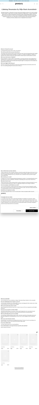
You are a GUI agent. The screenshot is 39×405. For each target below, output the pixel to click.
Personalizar (19, 210)
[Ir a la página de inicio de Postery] (19, 4)
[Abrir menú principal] (1, 4)
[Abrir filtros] (36, 332)
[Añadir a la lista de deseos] (8, 335)
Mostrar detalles (33, 207)
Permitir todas (31, 210)
